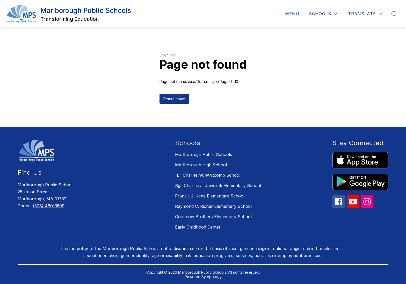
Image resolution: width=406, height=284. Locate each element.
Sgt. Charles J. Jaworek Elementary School (218, 185)
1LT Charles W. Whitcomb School (207, 175)
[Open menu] (288, 14)
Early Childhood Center (198, 227)
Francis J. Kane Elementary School (209, 195)
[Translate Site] (365, 14)
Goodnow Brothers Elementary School (213, 216)
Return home (174, 99)
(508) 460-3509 (48, 205)
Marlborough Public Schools (203, 154)
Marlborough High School (201, 164)
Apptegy (214, 276)
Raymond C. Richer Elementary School (213, 206)
